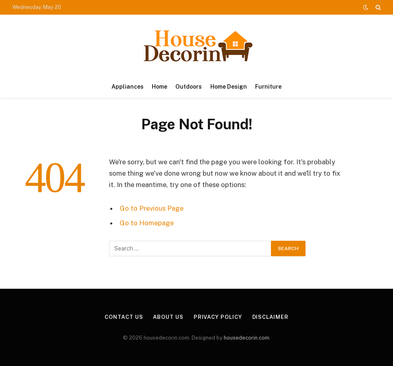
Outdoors (188, 86)
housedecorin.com (246, 338)
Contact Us (124, 317)
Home (159, 86)
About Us (168, 317)
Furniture (268, 86)
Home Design (228, 86)
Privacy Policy (218, 317)
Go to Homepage (147, 223)
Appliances (127, 86)
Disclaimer (270, 317)
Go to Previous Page (151, 208)
